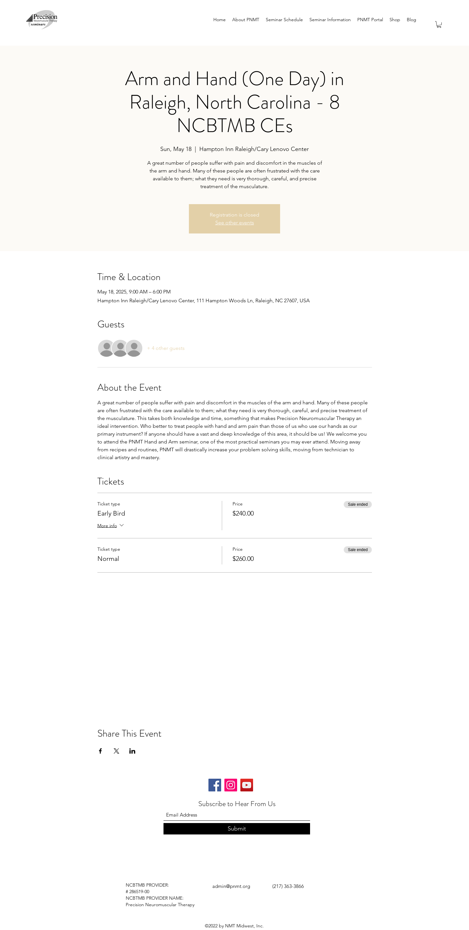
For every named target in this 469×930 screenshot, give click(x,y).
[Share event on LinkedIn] (132, 751)
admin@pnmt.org (231, 886)
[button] (439, 24)
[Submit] (236, 828)
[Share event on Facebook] (100, 751)
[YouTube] (246, 785)
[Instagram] (230, 785)
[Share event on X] (116, 751)
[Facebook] (214, 785)
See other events (234, 222)
